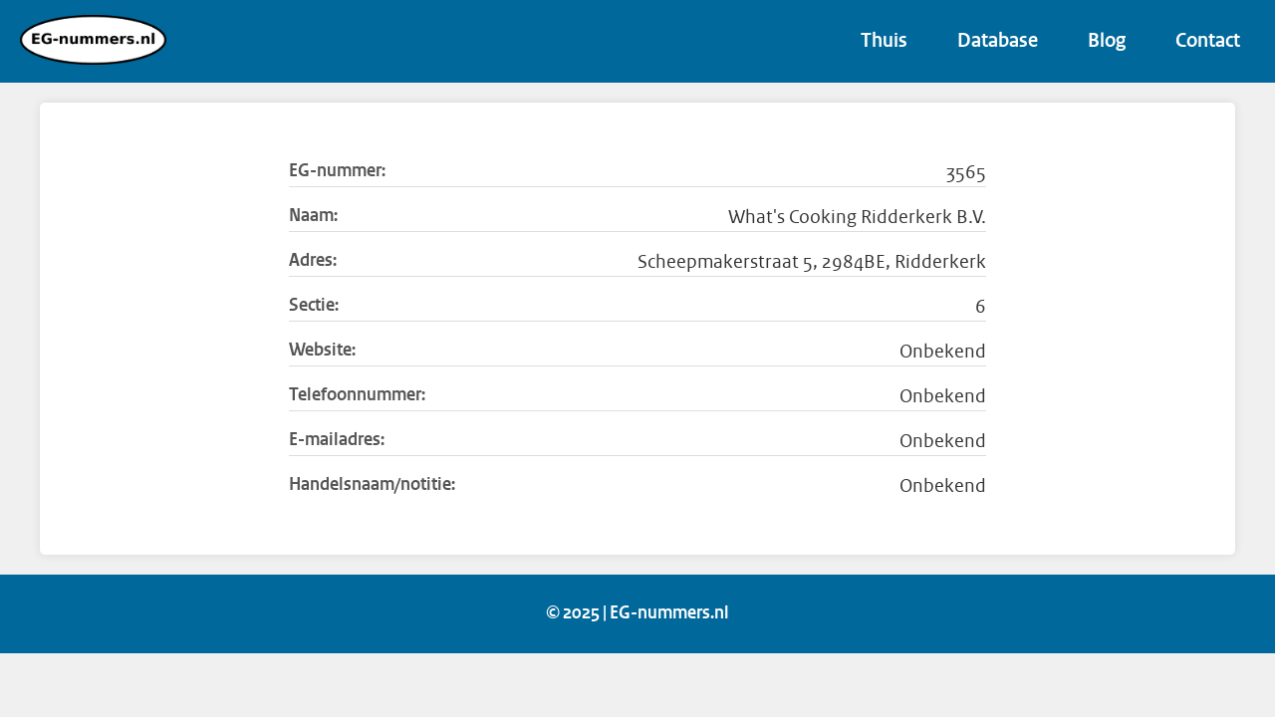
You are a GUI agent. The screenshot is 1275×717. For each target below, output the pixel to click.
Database (997, 42)
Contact (1207, 42)
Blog (1107, 42)
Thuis (884, 42)
